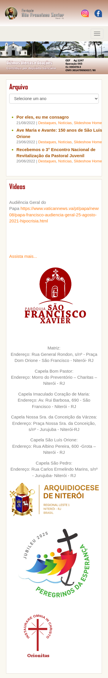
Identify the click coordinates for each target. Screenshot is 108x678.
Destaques (47, 123)
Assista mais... (23, 256)
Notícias (65, 123)
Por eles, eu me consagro (42, 117)
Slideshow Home (88, 123)
